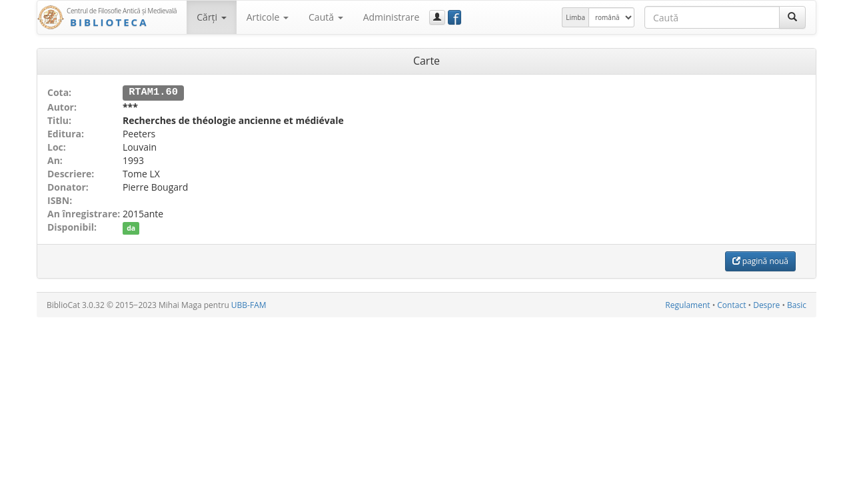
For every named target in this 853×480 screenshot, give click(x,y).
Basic (796, 304)
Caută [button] (326, 17)
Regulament (687, 304)
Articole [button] (268, 17)
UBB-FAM (249, 304)
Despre (766, 304)
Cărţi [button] (211, 17)
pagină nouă (760, 260)
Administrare (391, 17)
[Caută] (792, 17)
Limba (575, 17)
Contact (731, 304)
